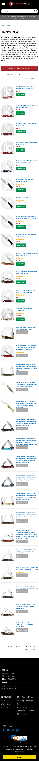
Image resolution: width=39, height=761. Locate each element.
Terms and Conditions (25, 711)
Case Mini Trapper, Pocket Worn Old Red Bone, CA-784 (26, 106)
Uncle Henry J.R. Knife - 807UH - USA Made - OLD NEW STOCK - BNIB (27, 587)
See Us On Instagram (17, 730)
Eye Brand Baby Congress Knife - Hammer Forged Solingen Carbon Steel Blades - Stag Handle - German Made (26, 367)
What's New (5, 704)
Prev (15, 74)
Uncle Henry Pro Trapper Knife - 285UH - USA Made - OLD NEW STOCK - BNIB (25, 606)
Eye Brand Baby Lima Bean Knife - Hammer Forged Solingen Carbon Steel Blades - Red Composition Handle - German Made (26, 459)
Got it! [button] (19, 757)
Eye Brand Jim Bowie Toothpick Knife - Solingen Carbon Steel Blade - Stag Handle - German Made (26, 384)
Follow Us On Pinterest (12, 730)
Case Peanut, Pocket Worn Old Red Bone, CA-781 (26, 143)
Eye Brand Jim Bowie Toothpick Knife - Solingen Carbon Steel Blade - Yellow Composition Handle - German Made (26, 404)
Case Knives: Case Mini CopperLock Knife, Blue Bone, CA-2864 (26, 162)
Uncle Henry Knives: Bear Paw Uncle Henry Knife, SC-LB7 (27, 254)
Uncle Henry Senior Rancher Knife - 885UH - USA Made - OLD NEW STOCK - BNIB (26, 551)
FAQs (3, 701)
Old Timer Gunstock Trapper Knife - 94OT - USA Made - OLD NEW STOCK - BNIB (26, 625)
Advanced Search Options (18, 68)
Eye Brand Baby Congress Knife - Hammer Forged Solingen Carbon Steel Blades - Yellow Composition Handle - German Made (26, 496)
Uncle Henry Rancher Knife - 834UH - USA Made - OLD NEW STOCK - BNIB (27, 568)
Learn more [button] (19, 752)
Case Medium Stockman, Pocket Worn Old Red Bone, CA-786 (25, 88)
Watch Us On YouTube (8, 730)
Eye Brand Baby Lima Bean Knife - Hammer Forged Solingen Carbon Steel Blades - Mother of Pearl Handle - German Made (26, 478)
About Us (4, 707)
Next (26, 78)
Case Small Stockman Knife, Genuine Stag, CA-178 (24, 309)
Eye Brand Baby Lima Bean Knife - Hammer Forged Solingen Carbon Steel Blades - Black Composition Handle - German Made (26, 422)
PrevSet (9, 74)
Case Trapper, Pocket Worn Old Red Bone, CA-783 (26, 125)
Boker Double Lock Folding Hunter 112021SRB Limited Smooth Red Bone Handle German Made (26, 347)
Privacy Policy (22, 707)
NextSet (32, 78)
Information (6, 696)
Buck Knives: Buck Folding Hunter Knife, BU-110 (26, 235)
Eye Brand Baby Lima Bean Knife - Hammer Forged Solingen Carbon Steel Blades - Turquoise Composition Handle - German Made (26, 441)
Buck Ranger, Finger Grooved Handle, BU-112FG (24, 180)
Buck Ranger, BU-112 (22, 198)
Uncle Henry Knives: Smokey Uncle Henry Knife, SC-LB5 (26, 272)
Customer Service (25, 696)
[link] (19, 738)
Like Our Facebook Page (3, 730)
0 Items (35, 4)
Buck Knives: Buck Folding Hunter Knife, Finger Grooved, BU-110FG (26, 217)
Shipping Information (25, 701)
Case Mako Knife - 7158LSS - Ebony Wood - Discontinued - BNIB (26, 328)
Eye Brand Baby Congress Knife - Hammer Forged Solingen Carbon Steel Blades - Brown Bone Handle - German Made (26, 515)
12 (34, 74)
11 (30, 74)
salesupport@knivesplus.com (19, 682)
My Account (21, 714)
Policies (20, 704)
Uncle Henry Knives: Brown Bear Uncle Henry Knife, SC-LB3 (25, 291)
